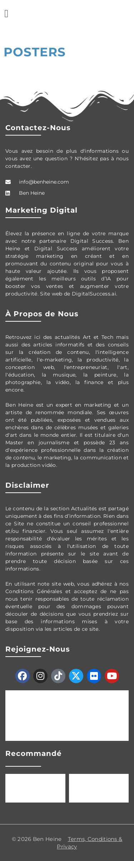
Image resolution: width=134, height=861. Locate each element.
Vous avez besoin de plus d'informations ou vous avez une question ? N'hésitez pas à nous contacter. (67, 158)
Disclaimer (27, 485)
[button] (6, 13)
